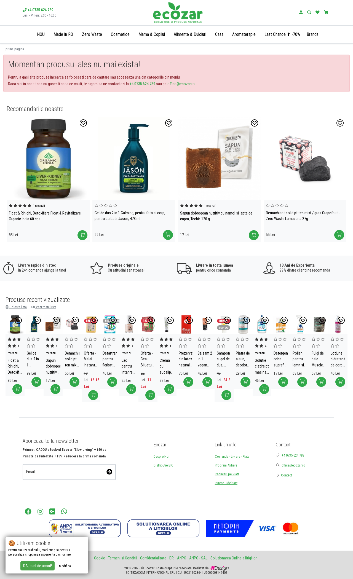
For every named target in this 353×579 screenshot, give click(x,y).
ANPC (181, 558)
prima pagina (15, 49)
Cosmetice (120, 34)
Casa (219, 34)
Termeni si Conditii (122, 558)
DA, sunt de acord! (37, 566)
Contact (286, 475)
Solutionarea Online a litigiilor (233, 558)
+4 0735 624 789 (142, 84)
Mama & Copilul (151, 34)
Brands (313, 34)
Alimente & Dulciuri (190, 34)
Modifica (65, 566)
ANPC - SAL (198, 558)
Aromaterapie (244, 34)
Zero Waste (92, 34)
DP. (171, 558)
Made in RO (63, 34)
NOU (41, 34)
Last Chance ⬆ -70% (282, 34)
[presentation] (52, 487)
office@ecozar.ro (181, 84)
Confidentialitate (153, 558)
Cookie (99, 558)
